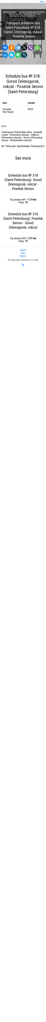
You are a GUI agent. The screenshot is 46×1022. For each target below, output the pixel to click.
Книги (23, 253)
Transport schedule (9, 12)
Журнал (23, 250)
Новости (23, 256)
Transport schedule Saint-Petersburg (32, 12)
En (23, 264)
